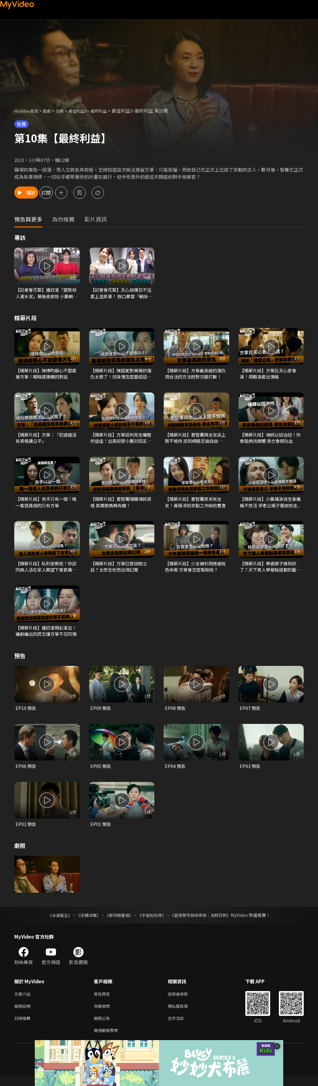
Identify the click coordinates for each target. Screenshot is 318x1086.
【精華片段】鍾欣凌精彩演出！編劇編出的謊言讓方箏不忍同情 (46, 636)
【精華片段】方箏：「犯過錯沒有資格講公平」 (46, 440)
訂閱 (67, 192)
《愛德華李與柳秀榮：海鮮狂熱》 (204, 922)
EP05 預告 (100, 772)
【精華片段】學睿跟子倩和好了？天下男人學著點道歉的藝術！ (270, 571)
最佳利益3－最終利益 (97, 110)
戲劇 (52, 110)
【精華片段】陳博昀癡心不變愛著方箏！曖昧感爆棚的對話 (46, 375)
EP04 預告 (175, 772)
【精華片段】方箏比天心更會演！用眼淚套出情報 (270, 375)
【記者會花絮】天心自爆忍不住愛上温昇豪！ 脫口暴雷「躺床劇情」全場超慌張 (121, 293)
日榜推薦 (23, 1027)
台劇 (65, 110)
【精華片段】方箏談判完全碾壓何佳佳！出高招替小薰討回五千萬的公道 (120, 440)
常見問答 (103, 1001)
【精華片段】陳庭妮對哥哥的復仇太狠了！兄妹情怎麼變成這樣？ (120, 375)
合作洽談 (180, 1027)
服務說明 (23, 1014)
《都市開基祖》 (117, 922)
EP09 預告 (100, 714)
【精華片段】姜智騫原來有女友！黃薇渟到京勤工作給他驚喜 (195, 506)
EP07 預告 (250, 714)
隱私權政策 (183, 1014)
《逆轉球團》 (85, 922)
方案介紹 (23, 1001)
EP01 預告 (100, 831)
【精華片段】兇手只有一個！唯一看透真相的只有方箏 (46, 505)
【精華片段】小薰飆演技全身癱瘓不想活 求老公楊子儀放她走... (270, 506)
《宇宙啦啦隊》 (152, 922)
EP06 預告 (26, 772)
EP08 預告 (175, 714)
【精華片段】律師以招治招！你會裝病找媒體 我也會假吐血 (270, 440)
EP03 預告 (250, 772)
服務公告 (103, 1027)
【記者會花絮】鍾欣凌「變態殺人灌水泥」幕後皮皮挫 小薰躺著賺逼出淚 (46, 293)
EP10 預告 (26, 714)
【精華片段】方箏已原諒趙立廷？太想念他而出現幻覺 (120, 570)
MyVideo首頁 (28, 110)
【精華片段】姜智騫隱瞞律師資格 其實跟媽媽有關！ (120, 505)
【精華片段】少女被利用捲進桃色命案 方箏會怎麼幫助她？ (195, 570)
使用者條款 (183, 1001)
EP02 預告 (26, 831)
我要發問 (103, 1014)
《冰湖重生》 (54, 922)
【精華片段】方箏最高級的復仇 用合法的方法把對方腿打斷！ (195, 375)
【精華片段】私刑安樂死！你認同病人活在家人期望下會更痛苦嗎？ (46, 571)
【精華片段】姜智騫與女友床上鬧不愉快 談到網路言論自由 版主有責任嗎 (195, 440)
